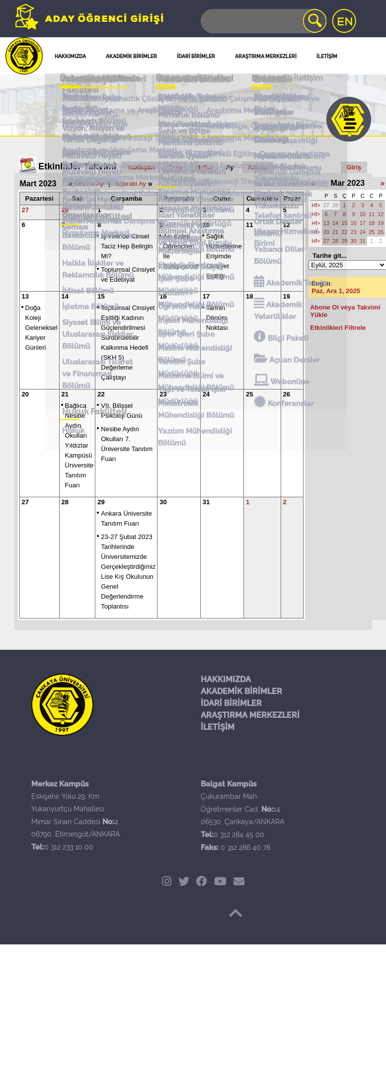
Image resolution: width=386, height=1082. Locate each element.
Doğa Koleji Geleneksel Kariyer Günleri (41, 327)
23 (162, 394)
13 (25, 296)
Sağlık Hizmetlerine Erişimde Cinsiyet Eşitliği (224, 256)
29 (100, 502)
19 (286, 296)
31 (206, 502)
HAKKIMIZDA (226, 679)
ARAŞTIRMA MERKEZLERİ (250, 715)
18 (249, 296)
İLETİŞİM (217, 727)
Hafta (204, 167)
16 (162, 296)
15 (100, 296)
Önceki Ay (89, 183)
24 (206, 394)
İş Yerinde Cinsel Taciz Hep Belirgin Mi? (127, 246)
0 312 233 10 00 (68, 847)
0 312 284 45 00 (239, 835)
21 (65, 394)
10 (206, 225)
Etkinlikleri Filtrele (338, 327)
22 (100, 394)
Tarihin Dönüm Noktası (217, 317)
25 (249, 394)
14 (65, 296)
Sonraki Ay (130, 183)
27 (25, 210)
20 (25, 394)
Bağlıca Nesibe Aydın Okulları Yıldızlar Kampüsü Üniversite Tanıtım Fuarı (79, 445)
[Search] (263, 21)
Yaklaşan (141, 167)
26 (286, 394)
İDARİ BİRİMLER (231, 703)
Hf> (315, 205)
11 (249, 225)
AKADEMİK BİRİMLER (241, 691)
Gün (175, 167)
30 (162, 502)
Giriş (354, 167)
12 (286, 225)
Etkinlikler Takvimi (77, 166)
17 (206, 296)
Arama (257, 167)
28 (65, 210)
